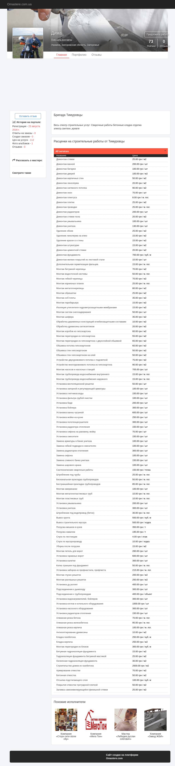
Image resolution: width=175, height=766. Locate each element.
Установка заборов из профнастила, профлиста (81, 570)
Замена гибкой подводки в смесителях (76, 446)
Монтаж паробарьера (67, 302)
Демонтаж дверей (65, 173)
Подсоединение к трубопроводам (73, 594)
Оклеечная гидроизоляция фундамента (76, 661)
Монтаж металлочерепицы (70, 288)
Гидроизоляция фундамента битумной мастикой (81, 656)
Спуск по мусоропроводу (69, 541)
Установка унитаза (66, 508)
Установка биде (64, 403)
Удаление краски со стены (70, 240)
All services (62, 151)
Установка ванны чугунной (70, 412)
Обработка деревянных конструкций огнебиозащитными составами (91, 321)
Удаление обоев (64, 231)
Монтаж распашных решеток (71, 579)
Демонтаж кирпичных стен (70, 178)
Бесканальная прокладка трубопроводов (77, 479)
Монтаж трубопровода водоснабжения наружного (81, 379)
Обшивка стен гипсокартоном (71, 350)
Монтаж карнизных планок (70, 283)
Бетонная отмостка (66, 675)
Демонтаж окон (64, 192)
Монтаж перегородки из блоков (72, 646)
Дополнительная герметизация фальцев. (77, 264)
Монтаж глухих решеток (68, 575)
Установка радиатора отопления (73, 427)
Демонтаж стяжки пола (68, 216)
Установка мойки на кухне (69, 417)
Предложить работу (158, 34)
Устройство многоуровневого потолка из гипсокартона (84, 364)
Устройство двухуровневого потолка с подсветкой (81, 360)
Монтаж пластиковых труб (70, 498)
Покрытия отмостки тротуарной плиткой (77, 685)
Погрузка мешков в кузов (69, 527)
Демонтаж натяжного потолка (71, 188)
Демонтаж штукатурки (67, 245)
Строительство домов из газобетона (75, 665)
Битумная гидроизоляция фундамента (76, 651)
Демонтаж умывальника (68, 221)
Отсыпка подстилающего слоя (72, 680)
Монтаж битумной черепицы (71, 269)
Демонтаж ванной (65, 164)
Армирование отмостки (68, 670)
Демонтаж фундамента (68, 255)
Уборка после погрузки (68, 546)
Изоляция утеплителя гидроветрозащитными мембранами (86, 307)
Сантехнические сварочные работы (74, 470)
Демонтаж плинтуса (66, 197)
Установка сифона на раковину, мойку (76, 431)
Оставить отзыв (28, 116)
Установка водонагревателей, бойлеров (77, 599)
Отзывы (97, 54)
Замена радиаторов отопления (72, 450)
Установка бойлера (66, 407)
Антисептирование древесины (72, 632)
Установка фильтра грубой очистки (74, 398)
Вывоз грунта (63, 517)
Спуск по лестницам (66, 536)
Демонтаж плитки (65, 202)
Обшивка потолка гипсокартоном (73, 345)
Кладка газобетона (66, 637)
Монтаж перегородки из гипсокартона (75, 336)
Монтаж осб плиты (66, 298)
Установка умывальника (68, 503)
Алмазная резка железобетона (72, 622)
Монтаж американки (66, 489)
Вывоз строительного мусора (71, 522)
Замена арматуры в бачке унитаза (74, 441)
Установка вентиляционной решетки (75, 384)
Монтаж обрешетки (66, 293)
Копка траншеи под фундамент (72, 565)
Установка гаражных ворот (70, 556)
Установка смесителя (67, 436)
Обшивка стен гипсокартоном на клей (75, 355)
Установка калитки (66, 560)
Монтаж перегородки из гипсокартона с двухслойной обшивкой (89, 341)
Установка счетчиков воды (70, 393)
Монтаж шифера (65, 317)
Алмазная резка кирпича (69, 627)
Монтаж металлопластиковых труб (74, 493)
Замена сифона (64, 455)
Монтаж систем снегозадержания (73, 312)
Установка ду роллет (67, 584)
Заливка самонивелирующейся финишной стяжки (82, 689)
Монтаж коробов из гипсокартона (73, 331)
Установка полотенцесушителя (72, 422)
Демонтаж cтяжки (65, 159)
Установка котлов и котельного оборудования (79, 603)
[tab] (111, 151)
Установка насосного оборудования (74, 608)
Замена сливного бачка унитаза (72, 460)
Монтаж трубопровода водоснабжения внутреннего (83, 374)
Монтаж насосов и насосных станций (75, 369)
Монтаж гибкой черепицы (69, 278)
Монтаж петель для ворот (69, 551)
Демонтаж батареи (66, 169)
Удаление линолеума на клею (71, 235)
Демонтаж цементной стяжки (71, 250)
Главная (61, 54)
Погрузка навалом (65, 532)
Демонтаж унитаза (66, 226)
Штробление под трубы (68, 474)
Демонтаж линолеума (67, 183)
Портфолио (79, 54)
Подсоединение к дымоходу (70, 589)
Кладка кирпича (64, 642)
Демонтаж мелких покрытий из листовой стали (80, 259)
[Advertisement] (87, 84)
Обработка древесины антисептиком (75, 326)
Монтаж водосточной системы (72, 274)
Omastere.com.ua (19, 4)
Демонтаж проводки (66, 207)
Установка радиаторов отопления (73, 613)
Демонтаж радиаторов (67, 212)
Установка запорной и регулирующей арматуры (81, 388)
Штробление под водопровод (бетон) (75, 513)
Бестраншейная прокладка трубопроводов (78, 484)
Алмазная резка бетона (68, 618)
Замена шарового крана (68, 465)
